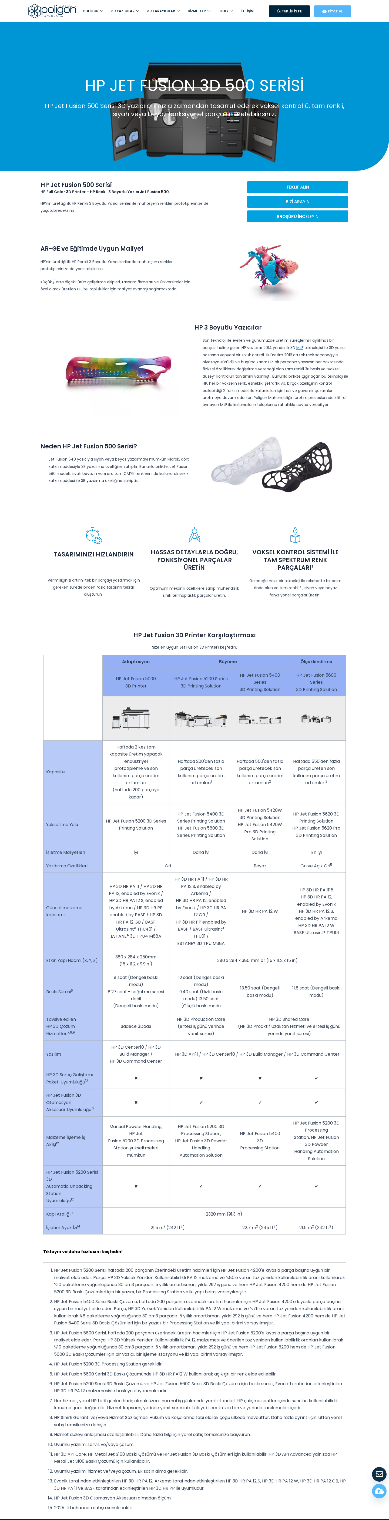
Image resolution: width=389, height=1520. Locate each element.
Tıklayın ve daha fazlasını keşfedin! (84, 1253)
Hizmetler (199, 11)
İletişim (247, 11)
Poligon (93, 11)
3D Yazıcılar (125, 11)
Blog (226, 11)
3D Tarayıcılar (163, 11)
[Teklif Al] (379, 1474)
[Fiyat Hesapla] (379, 1491)
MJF (299, 349)
